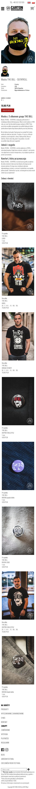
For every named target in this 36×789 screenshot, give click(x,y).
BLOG (3, 754)
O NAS (3, 717)
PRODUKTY (5, 709)
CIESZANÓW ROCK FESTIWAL (10, 763)
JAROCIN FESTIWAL (7, 758)
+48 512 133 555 (18, 2)
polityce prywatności (20, 776)
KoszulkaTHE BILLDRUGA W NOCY (7, 365)
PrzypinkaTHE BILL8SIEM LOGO (6, 560)
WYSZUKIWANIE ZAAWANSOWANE (12, 713)
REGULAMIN (5, 742)
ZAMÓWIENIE (5, 729)
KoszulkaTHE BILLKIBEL (5, 301)
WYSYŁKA (4, 734)
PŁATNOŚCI (5, 738)
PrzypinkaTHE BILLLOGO (5, 236)
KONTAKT (4, 722)
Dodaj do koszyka (8, 110)
